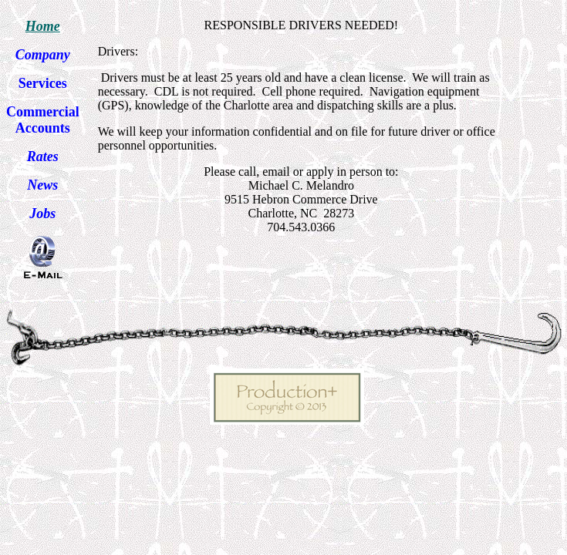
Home (42, 26)
